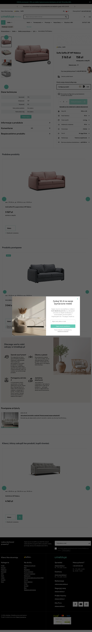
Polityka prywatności (63, 331)
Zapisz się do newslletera (63, 326)
